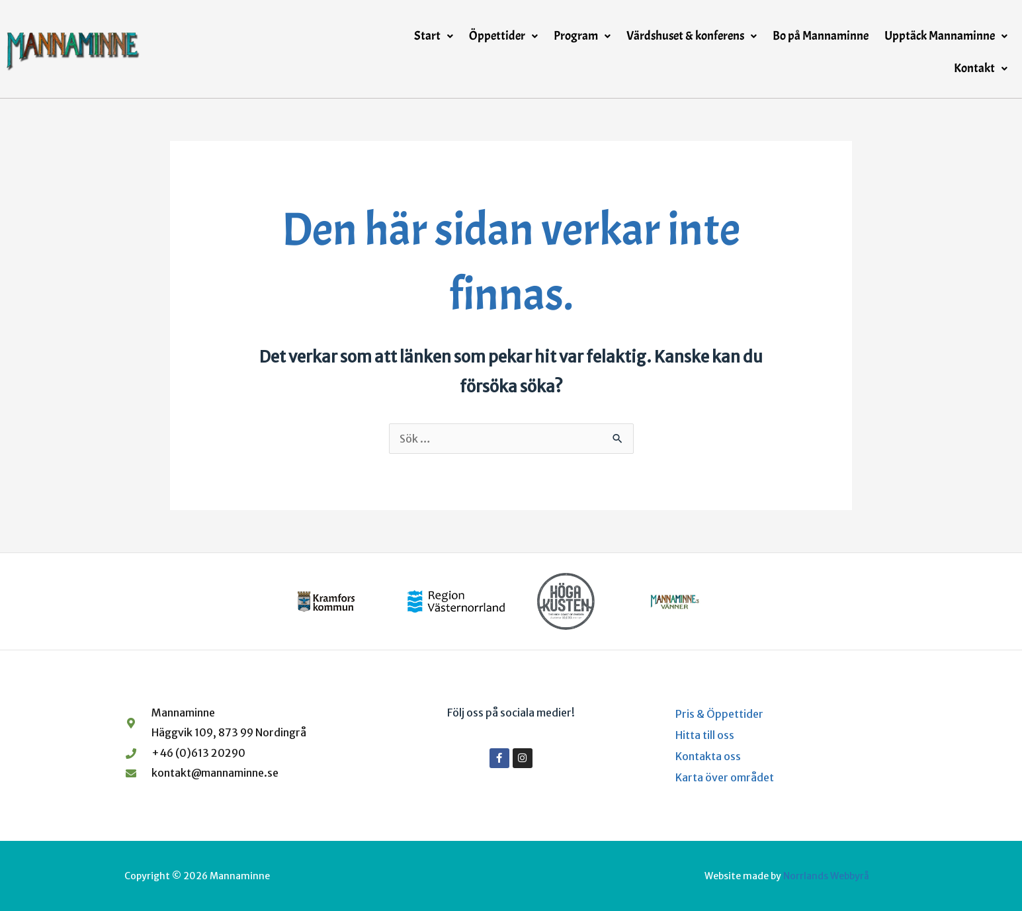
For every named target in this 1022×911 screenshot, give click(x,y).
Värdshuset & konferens (691, 36)
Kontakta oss (708, 756)
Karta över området (724, 777)
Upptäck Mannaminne (945, 36)
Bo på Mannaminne (821, 36)
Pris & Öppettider (719, 713)
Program (582, 36)
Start (433, 36)
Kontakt (980, 68)
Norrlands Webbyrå (826, 876)
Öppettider (503, 36)
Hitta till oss (704, 735)
